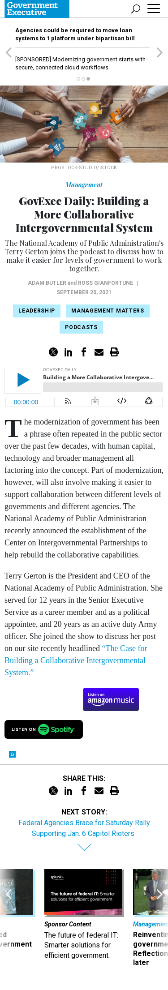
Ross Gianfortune (105, 283)
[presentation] (8, 918)
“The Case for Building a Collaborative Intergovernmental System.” (75, 660)
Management (84, 184)
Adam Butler (47, 283)
